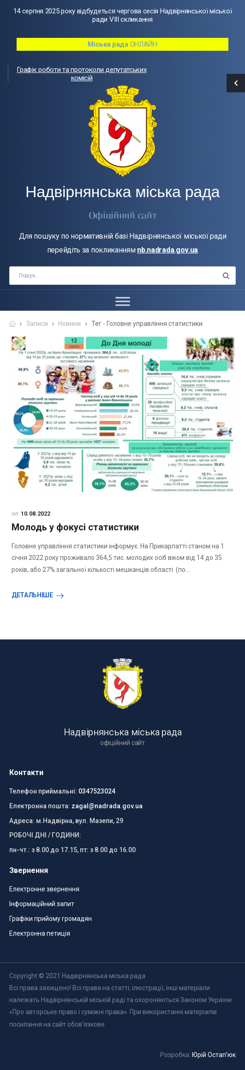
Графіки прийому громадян (50, 918)
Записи (37, 323)
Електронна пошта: (39, 806)
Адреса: (22, 820)
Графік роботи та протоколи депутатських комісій (81, 74)
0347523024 (96, 791)
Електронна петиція (39, 933)
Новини (69, 323)
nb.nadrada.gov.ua (167, 250)
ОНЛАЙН (122, 44)
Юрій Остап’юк (214, 1054)
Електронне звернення (44, 889)
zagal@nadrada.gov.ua (107, 806)
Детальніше (32, 595)
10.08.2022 (35, 513)
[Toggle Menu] (122, 301)
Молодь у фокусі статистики (75, 527)
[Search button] (226, 275)
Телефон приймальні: (43, 791)
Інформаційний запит (41, 904)
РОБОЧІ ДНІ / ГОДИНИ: (45, 835)
